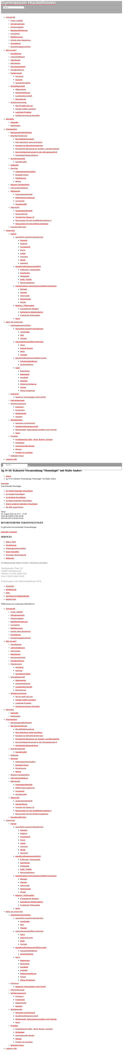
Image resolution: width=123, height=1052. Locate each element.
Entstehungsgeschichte (21, 46)
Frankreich (20, 410)
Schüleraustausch (18, 403)
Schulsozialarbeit (18, 66)
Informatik (24, 295)
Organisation (11, 129)
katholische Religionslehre (31, 312)
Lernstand (19, 201)
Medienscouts (17, 37)
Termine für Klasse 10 (24, 217)
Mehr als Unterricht (14, 322)
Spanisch (24, 263)
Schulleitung (16, 53)
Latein (23, 253)
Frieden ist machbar (24, 452)
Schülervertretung (18, 102)
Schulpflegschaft (18, 86)
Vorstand (19, 76)
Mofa (22, 351)
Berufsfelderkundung (24, 139)
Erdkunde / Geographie (30, 269)
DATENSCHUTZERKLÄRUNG (17, 596)
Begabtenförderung (19, 30)
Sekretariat (15, 60)
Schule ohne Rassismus (21, 40)
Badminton (25, 371)
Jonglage (24, 381)
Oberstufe (15, 207)
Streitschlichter (26, 364)
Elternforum (20, 99)
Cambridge (25, 332)
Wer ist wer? (11, 50)
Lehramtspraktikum (19, 188)
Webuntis (10, 558)
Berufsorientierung (19, 135)
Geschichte (25, 273)
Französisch (25, 247)
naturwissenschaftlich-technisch (29, 341)
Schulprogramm (18, 24)
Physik (23, 302)
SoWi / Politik (26, 279)
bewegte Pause (21, 175)
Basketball (24, 374)
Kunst (22, 250)
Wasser (18, 449)
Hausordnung (21, 214)
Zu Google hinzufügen (15, 494)
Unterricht (10, 230)
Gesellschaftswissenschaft (26, 426)
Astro (22, 345)
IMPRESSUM (11, 589)
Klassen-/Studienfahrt (20, 184)
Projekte (14, 436)
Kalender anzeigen (9, 532)
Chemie (23, 292)
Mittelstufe (15, 191)
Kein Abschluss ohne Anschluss (28, 142)
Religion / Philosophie (24, 305)
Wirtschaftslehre (27, 282)
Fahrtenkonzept (17, 400)
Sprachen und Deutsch (25, 423)
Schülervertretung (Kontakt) (27, 115)
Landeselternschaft (23, 96)
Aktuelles (10, 119)
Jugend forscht (26, 348)
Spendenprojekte (22, 83)
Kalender (14, 122)
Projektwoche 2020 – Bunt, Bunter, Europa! (33, 439)
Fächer (13, 234)
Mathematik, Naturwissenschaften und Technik (36, 429)
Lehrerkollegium (18, 57)
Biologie (23, 289)
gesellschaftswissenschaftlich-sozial (30, 358)
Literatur (24, 256)
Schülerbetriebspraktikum (26, 155)
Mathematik (25, 299)
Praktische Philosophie (30, 315)
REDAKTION (11, 599)
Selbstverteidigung (28, 384)
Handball (24, 377)
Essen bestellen (12, 551)
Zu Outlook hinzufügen (16, 497)
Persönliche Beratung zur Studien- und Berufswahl (37, 148)
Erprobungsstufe (18, 158)
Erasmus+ (15, 394)
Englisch (23, 243)
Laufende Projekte (23, 112)
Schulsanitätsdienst (28, 361)
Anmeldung (16, 43)
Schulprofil (10, 17)
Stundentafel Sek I (18, 227)
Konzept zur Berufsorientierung (29, 145)
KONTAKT (10, 586)
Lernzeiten (15, 33)
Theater (23, 338)
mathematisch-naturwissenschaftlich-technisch (36, 286)
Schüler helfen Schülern (25, 109)
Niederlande (20, 413)
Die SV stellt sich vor (24, 105)
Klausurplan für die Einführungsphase (31, 223)
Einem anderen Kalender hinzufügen (21, 504)
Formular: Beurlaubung (16, 555)
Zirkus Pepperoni (27, 390)
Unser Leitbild (17, 20)
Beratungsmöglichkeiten (21, 132)
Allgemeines (20, 89)
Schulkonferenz (17, 70)
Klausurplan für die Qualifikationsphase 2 (33, 220)
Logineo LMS (11, 459)
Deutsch (23, 240)
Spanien (18, 416)
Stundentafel (21, 161)
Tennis (23, 387)
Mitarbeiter (15, 63)
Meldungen (15, 125)
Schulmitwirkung (22, 92)
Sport (17, 318)
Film (22, 335)
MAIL (8, 593)
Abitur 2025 (11, 542)
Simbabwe (19, 442)
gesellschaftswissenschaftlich (28, 266)
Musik (22, 260)
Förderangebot (17, 27)
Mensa (18, 181)
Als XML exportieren (14, 507)
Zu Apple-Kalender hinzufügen (19, 500)
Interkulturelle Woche (24, 446)
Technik (23, 354)
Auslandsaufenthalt (23, 194)
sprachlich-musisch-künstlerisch (29, 237)
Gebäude (14, 165)
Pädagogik (24, 276)
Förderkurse (20, 178)
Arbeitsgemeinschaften (25, 171)
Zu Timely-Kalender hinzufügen (19, 491)
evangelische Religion (29, 308)
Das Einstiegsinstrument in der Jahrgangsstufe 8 (36, 152)
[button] (11, 486)
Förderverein (16, 73)
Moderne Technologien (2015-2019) (30, 397)
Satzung (18, 79)
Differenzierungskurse (25, 197)
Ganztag (14, 168)
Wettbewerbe (16, 420)
